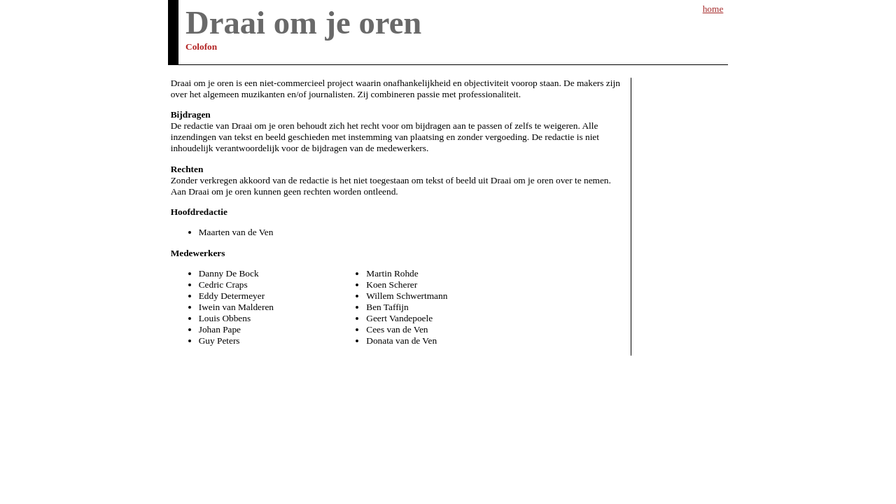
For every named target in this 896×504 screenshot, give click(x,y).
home (713, 9)
